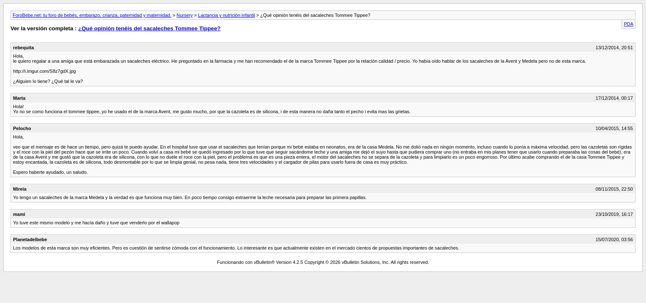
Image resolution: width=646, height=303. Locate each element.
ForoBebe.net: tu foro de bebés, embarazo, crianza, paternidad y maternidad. (92, 15)
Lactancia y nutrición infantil (226, 15)
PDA (628, 24)
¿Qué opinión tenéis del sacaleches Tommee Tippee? (149, 28)
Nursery (184, 15)
